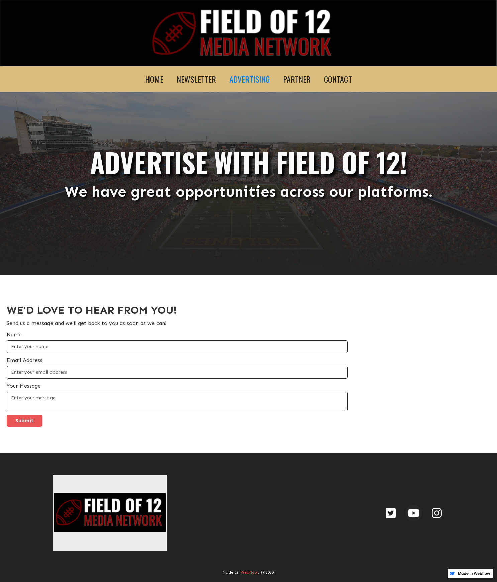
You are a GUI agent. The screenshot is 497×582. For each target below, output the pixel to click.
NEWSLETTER (196, 79)
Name (14, 334)
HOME (154, 79)
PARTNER (297, 79)
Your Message (24, 386)
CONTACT (338, 79)
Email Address (24, 360)
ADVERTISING (249, 79)
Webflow (249, 572)
